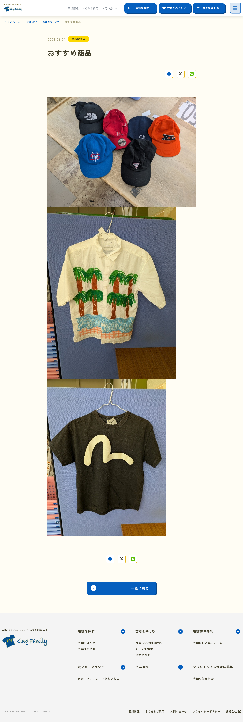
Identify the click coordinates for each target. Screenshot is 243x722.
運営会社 (231, 711)
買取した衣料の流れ (148, 643)
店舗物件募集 (203, 631)
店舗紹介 (31, 22)
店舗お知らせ (50, 22)
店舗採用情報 (87, 649)
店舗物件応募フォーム (207, 643)
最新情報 (73, 8)
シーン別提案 (144, 649)
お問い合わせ (110, 8)
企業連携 (142, 667)
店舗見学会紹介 (203, 679)
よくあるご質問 (155, 711)
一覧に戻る (141, 588)
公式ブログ (142, 655)
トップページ (12, 22)
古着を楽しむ (211, 8)
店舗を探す (142, 8)
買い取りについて (91, 667)
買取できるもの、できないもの (98, 679)
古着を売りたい (176, 8)
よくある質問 (90, 8)
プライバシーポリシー (206, 711)
